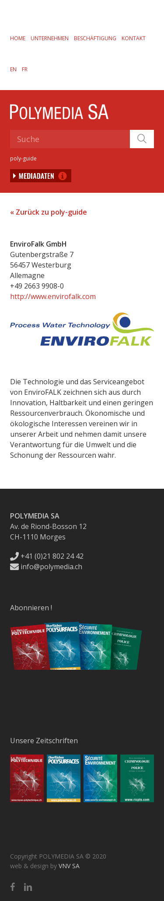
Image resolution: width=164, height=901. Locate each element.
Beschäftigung (95, 38)
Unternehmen (50, 38)
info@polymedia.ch (46, 566)
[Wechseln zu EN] (13, 69)
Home (17, 38)
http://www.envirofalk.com (53, 296)
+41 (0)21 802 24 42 (47, 556)
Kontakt (134, 38)
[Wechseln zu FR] (25, 69)
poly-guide (23, 158)
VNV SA (69, 866)
